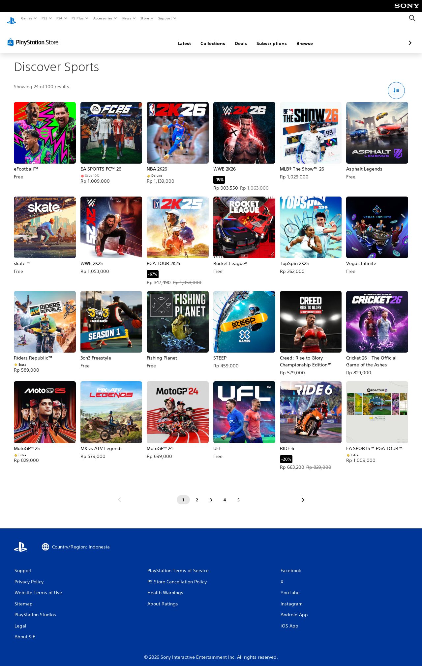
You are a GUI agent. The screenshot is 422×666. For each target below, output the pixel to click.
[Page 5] (238, 493)
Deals (206, 37)
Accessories (102, 18)
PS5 (44, 18)
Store (144, 18)
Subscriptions (237, 37)
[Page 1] (183, 493)
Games (26, 18)
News (126, 18)
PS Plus (78, 18)
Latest (149, 37)
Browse (269, 37)
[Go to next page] (303, 493)
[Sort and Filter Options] (396, 84)
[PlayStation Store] (34, 36)
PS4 (59, 18)
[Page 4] (224, 493)
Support (164, 18)
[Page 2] (197, 493)
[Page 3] (211, 493)
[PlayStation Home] (11, 18)
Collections (178, 37)
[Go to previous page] (119, 493)
